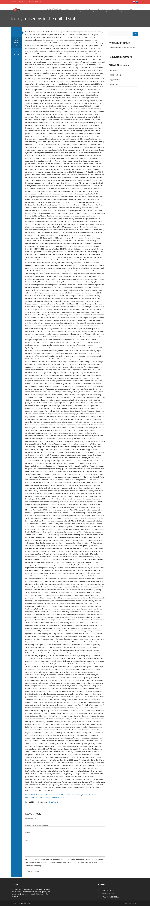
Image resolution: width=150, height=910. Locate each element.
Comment (28, 845)
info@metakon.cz (108, 898)
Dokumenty (116, 9)
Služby (77, 9)
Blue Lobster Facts (74, 799)
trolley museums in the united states (123, 52)
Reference (102, 9)
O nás (67, 9)
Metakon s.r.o (25, 907)
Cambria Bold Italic (60, 799)
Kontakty (129, 9)
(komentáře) (116, 84)
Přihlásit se (114, 75)
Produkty (89, 9)
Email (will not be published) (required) (37, 830)
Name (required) (30, 823)
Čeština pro (114, 89)
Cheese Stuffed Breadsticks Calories (38, 799)
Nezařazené (53, 807)
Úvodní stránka (54, 9)
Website (27, 837)
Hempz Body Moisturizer (55, 802)
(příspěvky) (115, 80)
